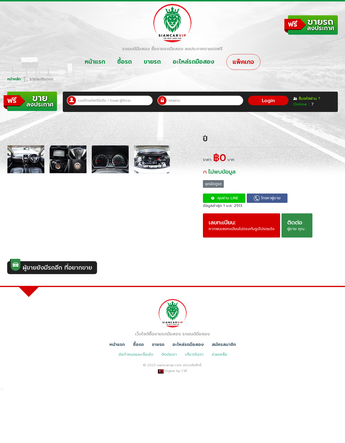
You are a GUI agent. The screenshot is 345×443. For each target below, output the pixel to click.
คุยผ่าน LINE (224, 198)
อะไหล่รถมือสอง (193, 61)
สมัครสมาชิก (224, 395)
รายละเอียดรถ (41, 79)
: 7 (303, 104)
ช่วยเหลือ (219, 405)
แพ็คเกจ (243, 61)
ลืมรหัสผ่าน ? (306, 98)
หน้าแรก (95, 61)
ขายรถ (152, 61)
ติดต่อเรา (169, 405)
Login (268, 100)
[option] (26, 276)
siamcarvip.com (169, 416)
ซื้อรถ (124, 61)
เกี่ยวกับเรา (194, 405)
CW (184, 421)
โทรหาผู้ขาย (267, 198)
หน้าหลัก (14, 79)
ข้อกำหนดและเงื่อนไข (136, 405)
